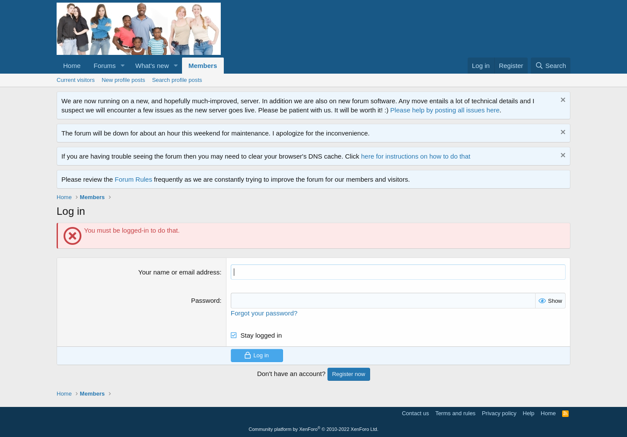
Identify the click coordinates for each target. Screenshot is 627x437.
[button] (123, 66)
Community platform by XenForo (313, 429)
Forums (105, 65)
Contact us (415, 413)
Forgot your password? (264, 312)
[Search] (550, 66)
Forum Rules (133, 179)
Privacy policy (499, 413)
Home (72, 65)
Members (203, 65)
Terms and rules (455, 413)
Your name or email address (179, 272)
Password (205, 300)
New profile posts (123, 80)
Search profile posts (177, 80)
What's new (152, 65)
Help (529, 413)
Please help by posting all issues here (444, 110)
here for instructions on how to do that (415, 156)
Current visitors (75, 80)
